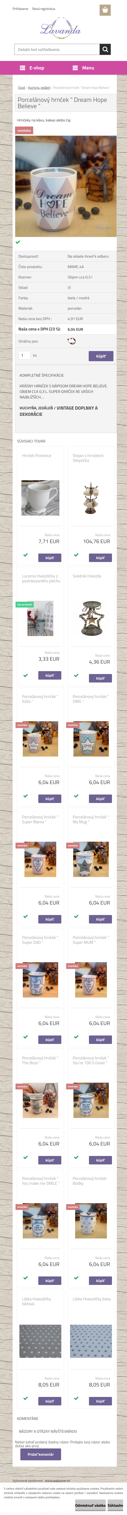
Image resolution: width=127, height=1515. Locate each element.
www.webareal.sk (57, 1480)
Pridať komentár (41, 1454)
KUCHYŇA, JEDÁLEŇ (36, 408)
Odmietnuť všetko (90, 1505)
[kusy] (24, 355)
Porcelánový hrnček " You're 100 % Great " (91, 1060)
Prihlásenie (20, 8)
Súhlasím (115, 1505)
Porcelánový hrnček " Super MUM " (91, 940)
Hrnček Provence (36, 455)
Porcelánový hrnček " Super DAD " (40, 940)
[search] (105, 49)
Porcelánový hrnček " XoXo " (40, 699)
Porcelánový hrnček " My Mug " (91, 819)
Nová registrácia (43, 8)
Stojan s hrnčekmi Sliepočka (88, 458)
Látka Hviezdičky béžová (36, 1301)
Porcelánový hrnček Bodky (89, 1181)
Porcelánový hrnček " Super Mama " (40, 819)
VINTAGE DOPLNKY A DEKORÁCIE (59, 411)
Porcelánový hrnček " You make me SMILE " (41, 1181)
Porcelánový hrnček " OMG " (91, 699)
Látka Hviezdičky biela (92, 1299)
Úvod (21, 87)
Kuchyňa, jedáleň (39, 87)
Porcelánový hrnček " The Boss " (40, 1060)
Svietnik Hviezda (87, 576)
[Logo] (60, 28)
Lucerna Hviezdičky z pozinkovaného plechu (41, 578)
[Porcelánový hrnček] (66, 138)
